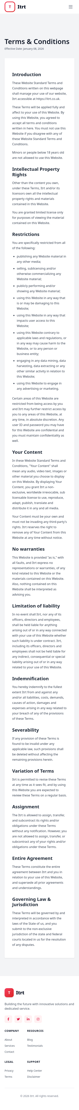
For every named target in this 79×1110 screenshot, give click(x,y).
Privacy (9, 1070)
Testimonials (35, 1045)
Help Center (34, 1070)
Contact (9, 1052)
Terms (8, 1076)
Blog (30, 1039)
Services (10, 1045)
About (8, 1039)
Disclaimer (33, 1076)
